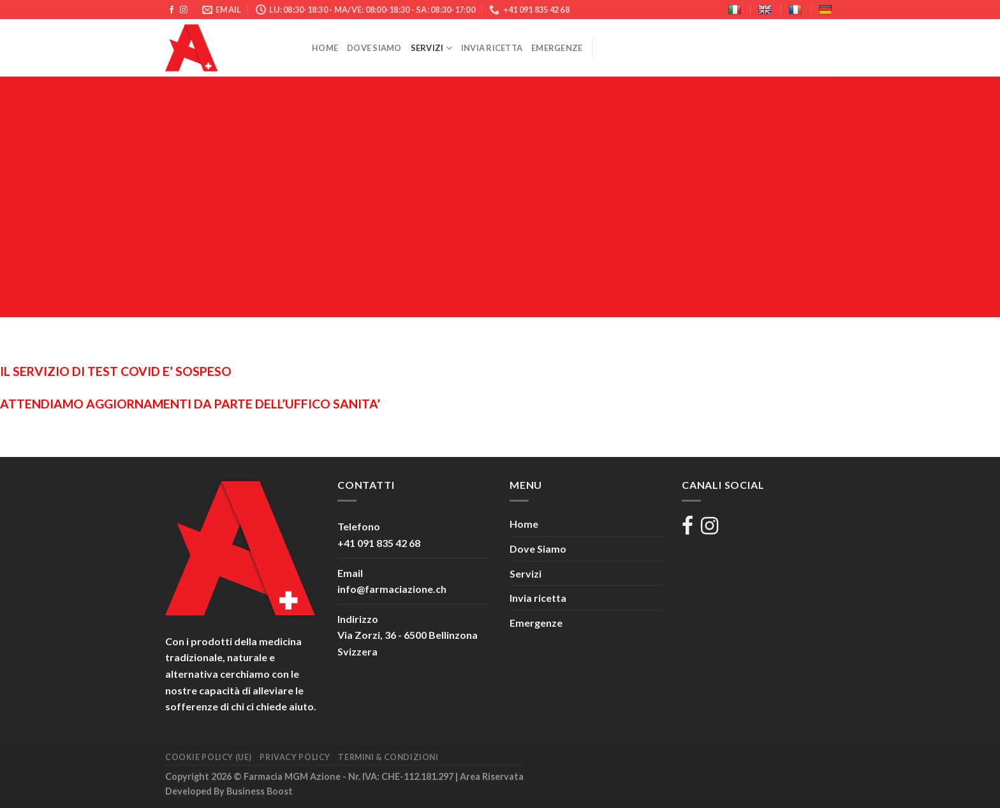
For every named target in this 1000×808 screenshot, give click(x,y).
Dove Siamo (374, 48)
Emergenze (556, 48)
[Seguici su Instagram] (184, 10)
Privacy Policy (295, 757)
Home (325, 48)
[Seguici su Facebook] (171, 10)
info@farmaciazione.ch (391, 589)
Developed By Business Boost (229, 791)
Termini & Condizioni (388, 757)
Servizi (431, 48)
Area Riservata (492, 776)
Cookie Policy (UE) (208, 757)
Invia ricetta (491, 48)
